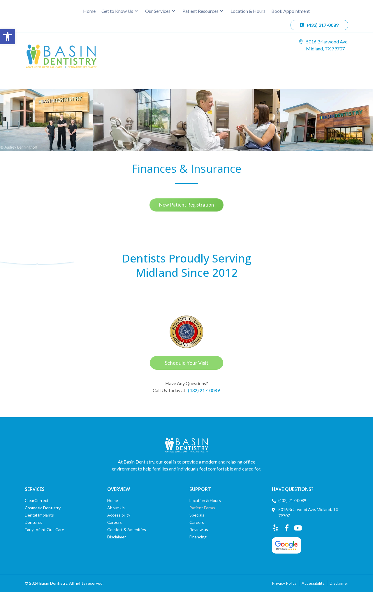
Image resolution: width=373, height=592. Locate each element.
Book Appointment (290, 11)
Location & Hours (248, 11)
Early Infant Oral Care (44, 529)
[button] (7, 36)
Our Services (160, 11)
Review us (198, 529)
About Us (116, 507)
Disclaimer (116, 536)
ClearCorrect (37, 500)
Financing (198, 536)
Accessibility (118, 514)
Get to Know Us (119, 11)
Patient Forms (202, 507)
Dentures (33, 522)
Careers (114, 522)
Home (89, 11)
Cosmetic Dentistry (43, 507)
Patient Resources (202, 11)
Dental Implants (39, 514)
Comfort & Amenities (126, 529)
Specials (196, 514)
